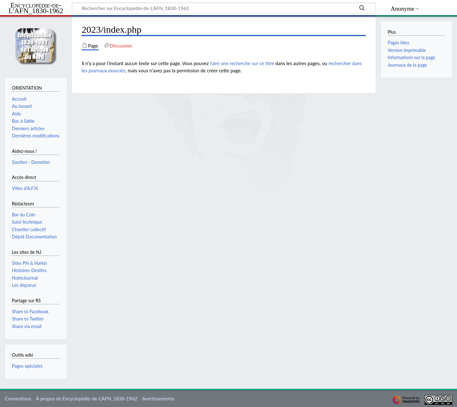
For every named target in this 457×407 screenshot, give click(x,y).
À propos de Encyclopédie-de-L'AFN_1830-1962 (86, 398)
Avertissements (158, 398)
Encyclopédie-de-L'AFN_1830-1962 (35, 8)
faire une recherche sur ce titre (242, 63)
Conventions (18, 398)
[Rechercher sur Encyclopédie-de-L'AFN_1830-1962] (223, 8)
